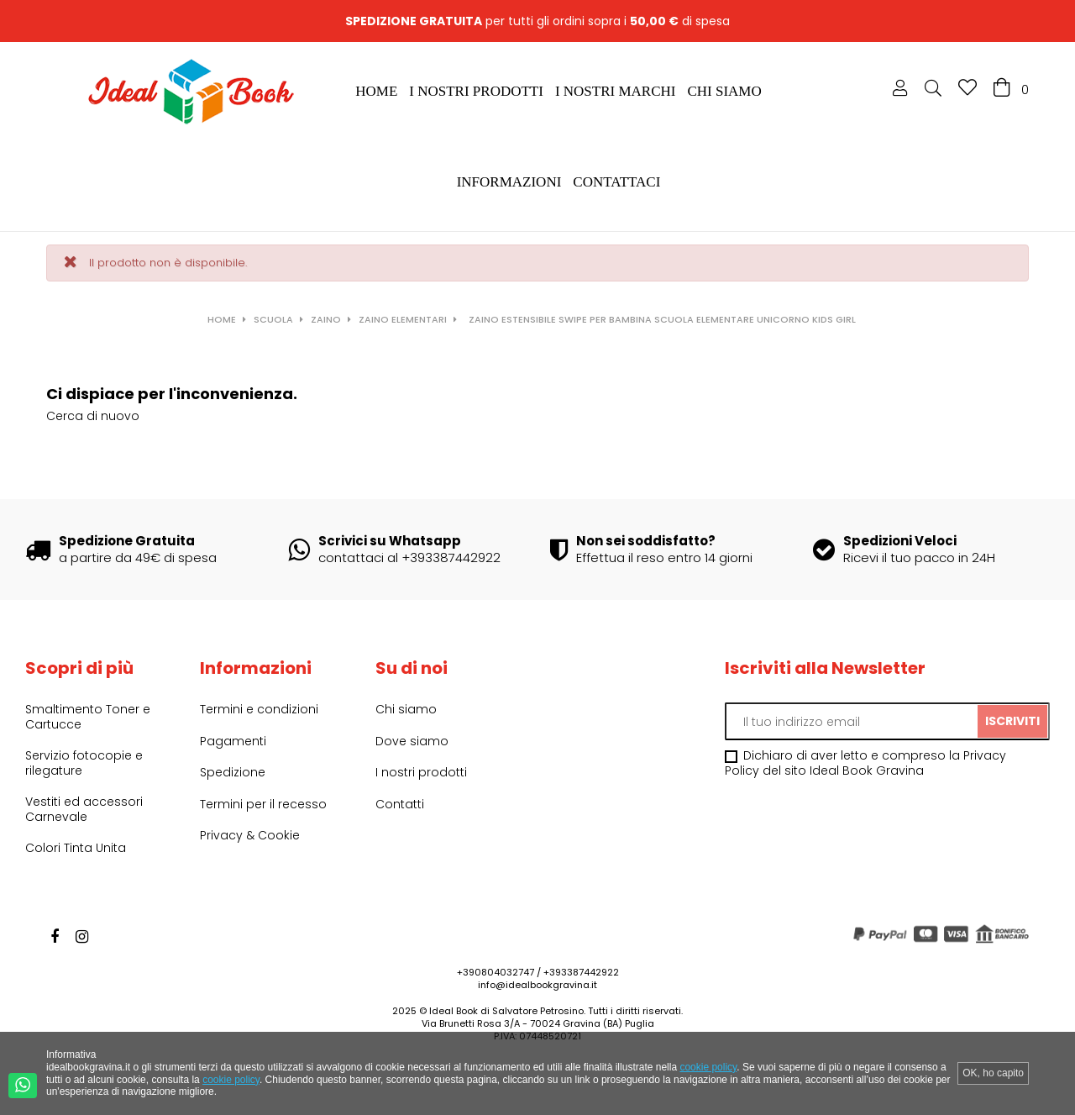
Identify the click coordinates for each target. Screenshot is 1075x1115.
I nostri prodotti (421, 772)
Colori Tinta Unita (75, 847)
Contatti (399, 804)
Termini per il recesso (263, 804)
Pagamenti (233, 741)
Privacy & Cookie (250, 835)
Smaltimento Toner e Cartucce (87, 717)
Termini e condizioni (259, 709)
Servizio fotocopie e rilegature (84, 763)
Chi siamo (406, 709)
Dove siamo (411, 741)
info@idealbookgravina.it (537, 984)
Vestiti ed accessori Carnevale (84, 809)
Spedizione (232, 772)
